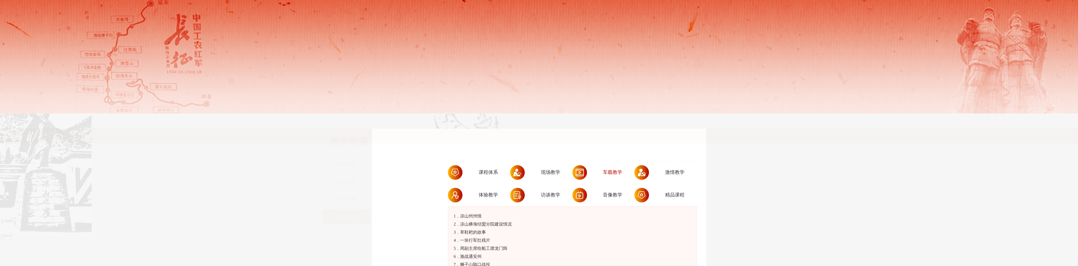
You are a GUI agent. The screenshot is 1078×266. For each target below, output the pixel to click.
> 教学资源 (642, 139)
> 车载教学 (686, 139)
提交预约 (1038, 252)
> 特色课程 (664, 139)
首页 (627, 139)
